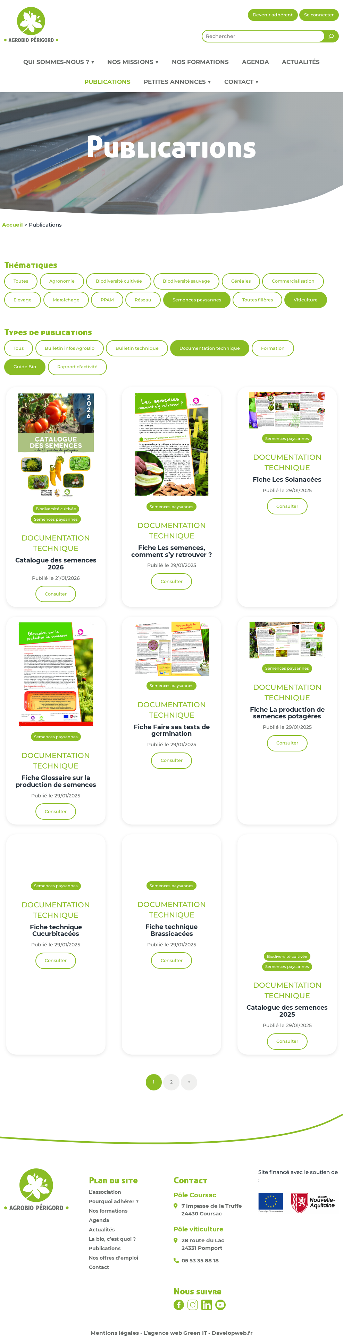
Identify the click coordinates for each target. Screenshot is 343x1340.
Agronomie (62, 281)
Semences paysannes (197, 299)
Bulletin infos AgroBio (69, 348)
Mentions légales (115, 1333)
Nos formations (200, 61)
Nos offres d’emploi (113, 1258)
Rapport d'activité (77, 366)
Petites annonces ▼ (177, 81)
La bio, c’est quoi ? (112, 1239)
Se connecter (319, 14)
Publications (107, 81)
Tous (19, 348)
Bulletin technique (137, 348)
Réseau (143, 299)
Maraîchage (66, 299)
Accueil (12, 224)
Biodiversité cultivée (119, 281)
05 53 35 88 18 (200, 1260)
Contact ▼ (241, 81)
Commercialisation (293, 281)
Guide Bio (25, 366)
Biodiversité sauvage (186, 281)
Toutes (21, 281)
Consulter (56, 594)
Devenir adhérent (273, 14)
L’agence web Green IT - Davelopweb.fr (198, 1333)
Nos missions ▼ (133, 61)
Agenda (255, 61)
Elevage (23, 299)
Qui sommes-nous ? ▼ (58, 61)
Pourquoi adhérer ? (114, 1201)
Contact (99, 1267)
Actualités (301, 61)
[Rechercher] (331, 36)
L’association (105, 1192)
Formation (273, 348)
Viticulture (306, 299)
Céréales (241, 281)
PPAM (107, 299)
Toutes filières (257, 299)
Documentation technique (209, 348)
